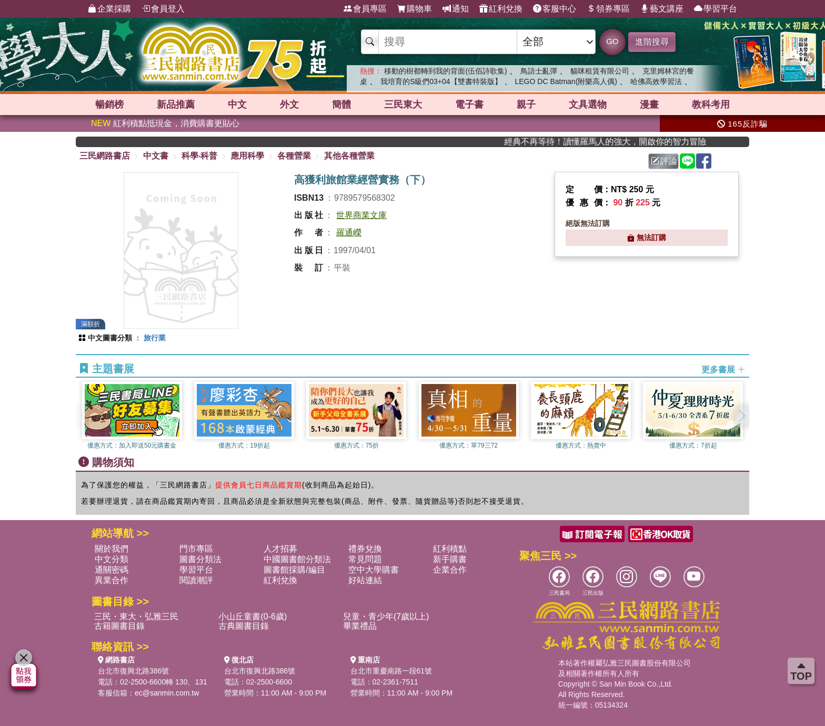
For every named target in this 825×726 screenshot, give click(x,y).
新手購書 (450, 559)
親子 (526, 104)
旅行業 (155, 338)
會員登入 (163, 9)
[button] (741, 416)
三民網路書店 (104, 155)
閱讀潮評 (196, 580)
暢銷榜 (109, 104)
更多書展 (723, 369)
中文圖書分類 (110, 338)
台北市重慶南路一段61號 (391, 671)
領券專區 (608, 9)
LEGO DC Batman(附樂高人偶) (566, 81)
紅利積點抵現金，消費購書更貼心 (165, 123)
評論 (664, 161)
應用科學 (247, 155)
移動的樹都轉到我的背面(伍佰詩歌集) (445, 71)
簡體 (341, 104)
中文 (237, 104)
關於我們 (111, 548)
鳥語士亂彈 (538, 71)
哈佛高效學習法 (656, 81)
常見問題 (365, 559)
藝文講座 (661, 9)
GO (612, 41)
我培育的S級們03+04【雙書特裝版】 (441, 81)
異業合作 (111, 580)
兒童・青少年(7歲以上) (386, 616)
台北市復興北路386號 (133, 671)
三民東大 (403, 104)
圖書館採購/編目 (294, 569)
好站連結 (365, 580)
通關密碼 (111, 569)
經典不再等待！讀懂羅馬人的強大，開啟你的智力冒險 (619, 141)
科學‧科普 (199, 155)
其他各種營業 (349, 155)
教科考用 (711, 104)
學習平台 (715, 9)
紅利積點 (450, 548)
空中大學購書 (373, 569)
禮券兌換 (365, 548)
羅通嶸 (348, 232)
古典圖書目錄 (243, 625)
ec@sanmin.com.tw (167, 693)
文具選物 (588, 104)
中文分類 (111, 559)
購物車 (414, 9)
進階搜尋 (652, 41)
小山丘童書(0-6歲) (252, 616)
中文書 (155, 155)
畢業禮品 (360, 625)
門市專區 (196, 548)
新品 (176, 104)
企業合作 (450, 569)
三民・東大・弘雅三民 (136, 616)
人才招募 (280, 548)
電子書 (469, 104)
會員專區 (365, 9)
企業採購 (109, 9)
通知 (455, 9)
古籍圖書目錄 (119, 625)
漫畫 (649, 104)
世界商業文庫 (361, 215)
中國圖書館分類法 (297, 559)
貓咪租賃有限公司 (599, 71)
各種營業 (294, 155)
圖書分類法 (200, 559)
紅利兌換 (500, 9)
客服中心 (554, 9)
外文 (289, 104)
